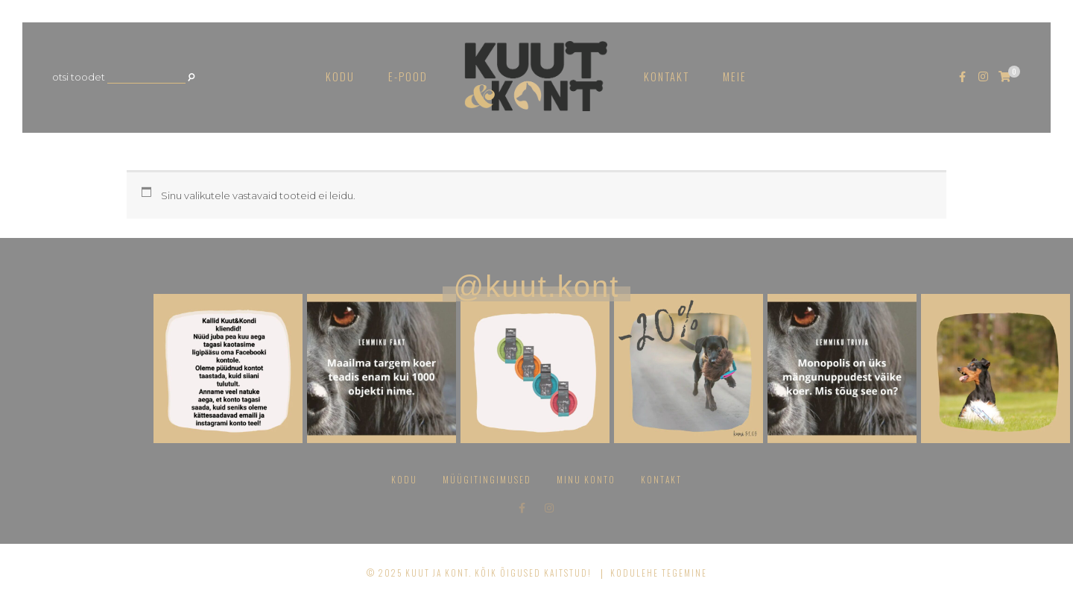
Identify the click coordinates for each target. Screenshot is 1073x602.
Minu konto (586, 479)
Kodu (340, 76)
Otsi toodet (78, 77)
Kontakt (666, 76)
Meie (735, 76)
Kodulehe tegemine (658, 572)
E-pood (408, 76)
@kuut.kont (537, 286)
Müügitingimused (487, 479)
